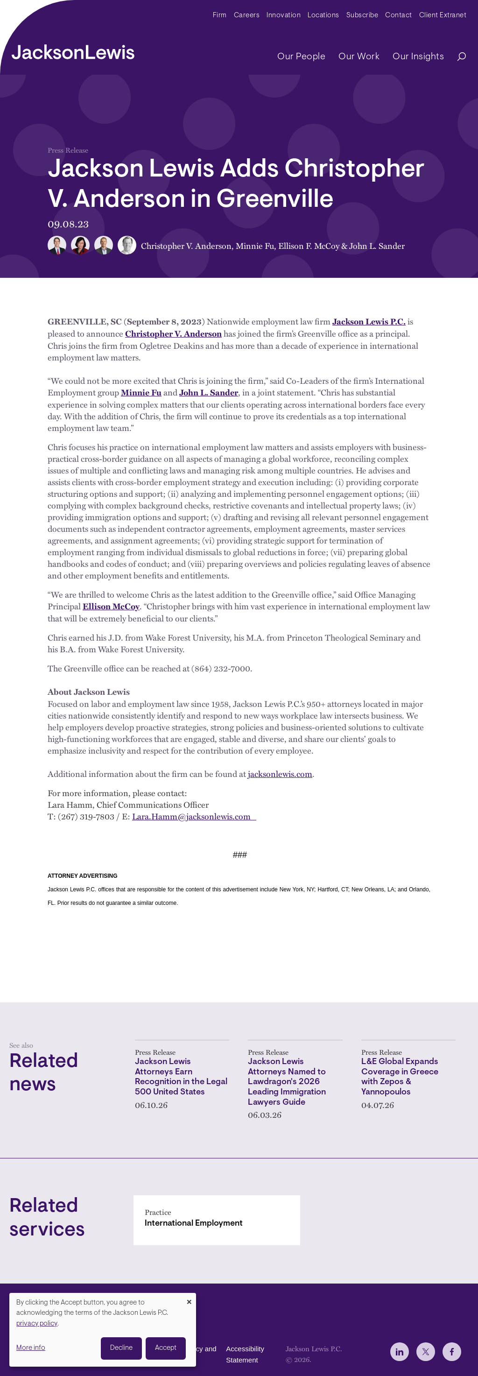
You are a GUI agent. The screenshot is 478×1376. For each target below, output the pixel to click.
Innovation (284, 15)
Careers (247, 15)
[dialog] (102, 1330)
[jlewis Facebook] (452, 1351)
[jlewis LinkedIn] (399, 1351)
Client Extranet (443, 15)
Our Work (359, 57)
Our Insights (418, 57)
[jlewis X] (425, 1351)
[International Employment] (217, 1220)
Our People (301, 57)
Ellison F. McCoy (308, 245)
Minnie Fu (255, 245)
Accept (165, 1348)
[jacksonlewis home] (73, 49)
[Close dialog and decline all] (189, 1299)
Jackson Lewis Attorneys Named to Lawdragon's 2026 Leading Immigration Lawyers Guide (287, 1082)
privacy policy (36, 1323)
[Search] (457, 57)
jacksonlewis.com (280, 773)
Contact (398, 15)
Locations (323, 15)
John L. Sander (377, 245)
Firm (220, 15)
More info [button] (30, 1348)
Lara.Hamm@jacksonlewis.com (194, 816)
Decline (121, 1348)
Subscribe (362, 15)
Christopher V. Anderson (186, 245)
